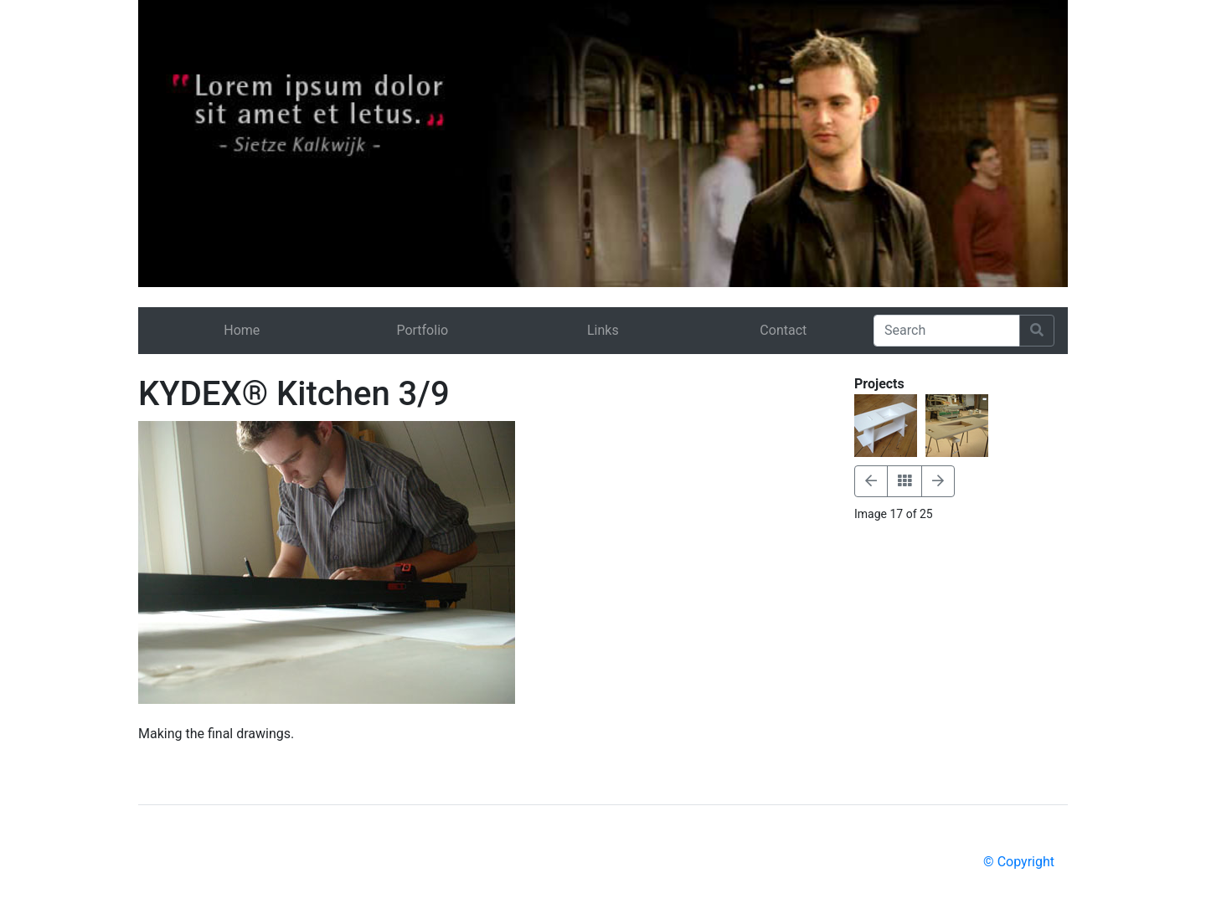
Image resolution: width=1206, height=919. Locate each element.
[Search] (947, 331)
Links (603, 330)
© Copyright (1018, 862)
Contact (783, 330)
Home (242, 330)
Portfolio (422, 330)
